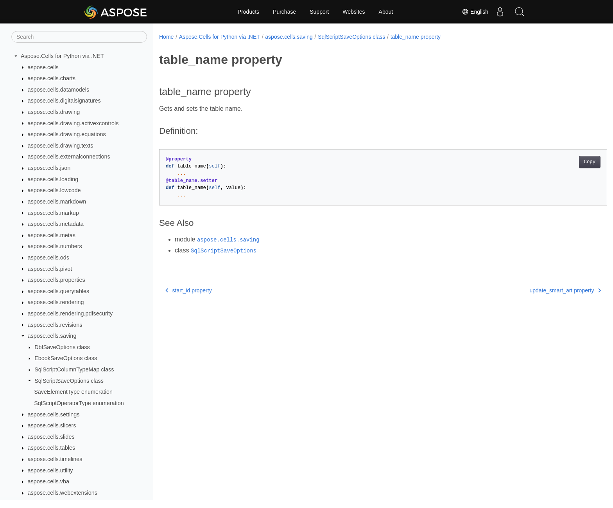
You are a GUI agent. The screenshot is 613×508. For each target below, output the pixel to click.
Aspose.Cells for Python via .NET (62, 56)
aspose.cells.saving (52, 336)
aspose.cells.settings (54, 414)
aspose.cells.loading (53, 179)
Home (166, 37)
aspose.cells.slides (51, 437)
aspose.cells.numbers (55, 246)
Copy (559, 162)
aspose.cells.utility (50, 470)
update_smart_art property (534, 290)
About (386, 12)
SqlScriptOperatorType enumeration (79, 403)
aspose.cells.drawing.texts (60, 145)
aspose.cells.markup (53, 213)
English (475, 11)
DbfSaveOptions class (62, 347)
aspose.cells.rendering (56, 302)
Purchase (284, 12)
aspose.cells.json (49, 168)
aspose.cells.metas (51, 235)
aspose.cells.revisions (55, 325)
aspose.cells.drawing (54, 112)
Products (248, 12)
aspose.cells (43, 67)
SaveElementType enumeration (73, 392)
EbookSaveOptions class (65, 358)
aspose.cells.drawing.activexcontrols (73, 123)
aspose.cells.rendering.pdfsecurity (70, 313)
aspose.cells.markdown (57, 201)
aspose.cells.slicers (52, 425)
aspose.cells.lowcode (54, 190)
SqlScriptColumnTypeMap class (74, 369)
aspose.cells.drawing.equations (67, 134)
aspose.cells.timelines (55, 459)
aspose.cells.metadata (56, 224)
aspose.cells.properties (56, 280)
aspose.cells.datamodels (59, 89)
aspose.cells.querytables (59, 291)
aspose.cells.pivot (50, 269)
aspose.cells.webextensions (62, 493)
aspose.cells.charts (51, 78)
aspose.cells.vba (48, 481)
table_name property (416, 37)
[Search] (79, 37)
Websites (353, 12)
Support (319, 12)
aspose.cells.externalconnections (69, 156)
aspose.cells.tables (51, 448)
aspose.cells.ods (48, 257)
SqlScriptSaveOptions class (69, 381)
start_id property (188, 290)
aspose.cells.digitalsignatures (64, 100)
